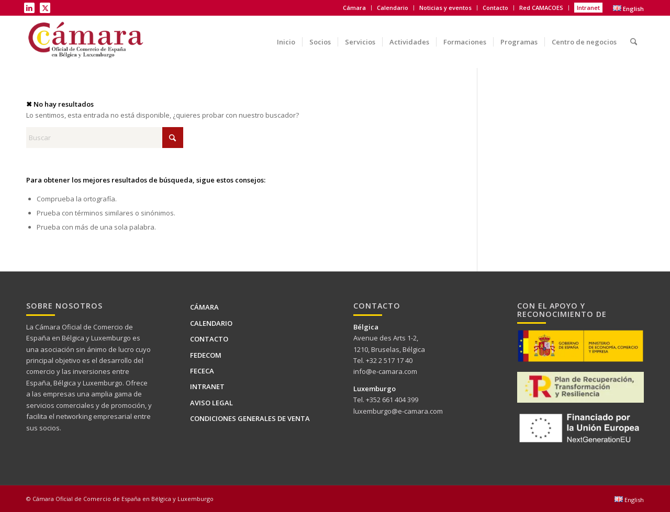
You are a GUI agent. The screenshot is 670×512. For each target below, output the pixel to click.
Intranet (588, 8)
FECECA (202, 371)
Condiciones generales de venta (250, 418)
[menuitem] (355, 7)
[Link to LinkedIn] (29, 8)
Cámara (354, 8)
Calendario (392, 8)
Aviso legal (211, 402)
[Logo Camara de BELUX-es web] (87, 42)
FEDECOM (205, 355)
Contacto (495, 8)
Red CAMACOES (541, 8)
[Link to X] (45, 8)
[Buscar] (633, 34)
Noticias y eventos (445, 8)
